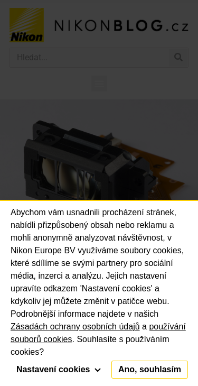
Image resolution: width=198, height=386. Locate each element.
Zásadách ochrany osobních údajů (75, 326)
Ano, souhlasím (149, 369)
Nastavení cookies (58, 369)
